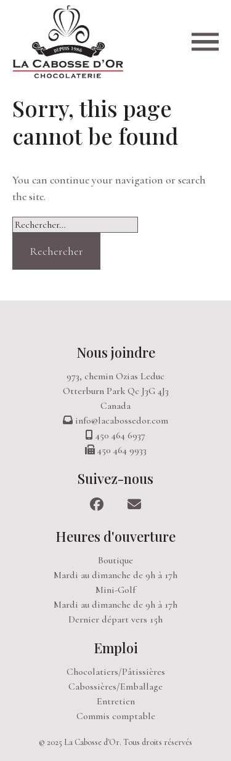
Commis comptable (115, 716)
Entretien (116, 701)
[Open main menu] (205, 41)
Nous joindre (115, 352)
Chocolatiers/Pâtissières (116, 672)
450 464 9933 (122, 450)
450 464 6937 (120, 435)
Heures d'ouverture (115, 536)
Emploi (116, 647)
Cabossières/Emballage (115, 686)
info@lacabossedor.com (121, 420)
